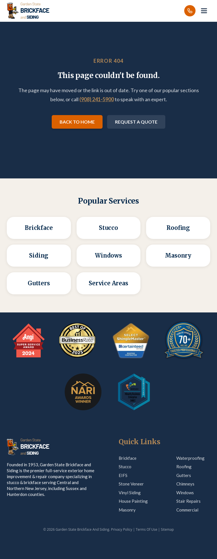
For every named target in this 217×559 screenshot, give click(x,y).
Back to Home (77, 121)
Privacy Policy (121, 529)
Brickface (127, 458)
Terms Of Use (146, 529)
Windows (185, 492)
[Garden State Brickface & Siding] (28, 10)
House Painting (133, 501)
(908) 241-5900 (96, 99)
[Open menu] (204, 11)
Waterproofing (190, 458)
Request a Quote (136, 121)
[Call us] (190, 10)
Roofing (184, 466)
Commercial (187, 509)
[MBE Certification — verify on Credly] (134, 392)
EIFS (123, 475)
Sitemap (167, 529)
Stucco (125, 466)
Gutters (183, 475)
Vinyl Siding (130, 492)
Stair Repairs (188, 501)
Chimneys (185, 483)
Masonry (127, 509)
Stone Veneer (131, 483)
